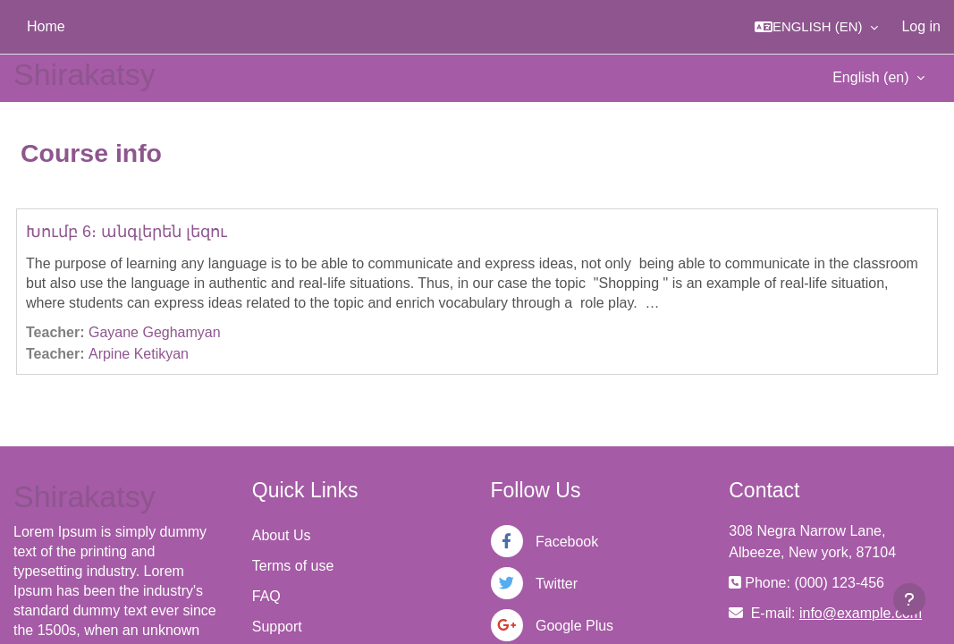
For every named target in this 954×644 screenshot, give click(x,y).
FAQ (266, 596)
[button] (816, 27)
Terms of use (293, 565)
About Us (281, 535)
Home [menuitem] (46, 26)
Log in (921, 26)
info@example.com (860, 613)
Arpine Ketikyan (139, 353)
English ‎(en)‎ (872, 77)
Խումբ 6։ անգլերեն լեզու (126, 232)
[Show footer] (909, 599)
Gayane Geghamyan (155, 332)
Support (277, 626)
